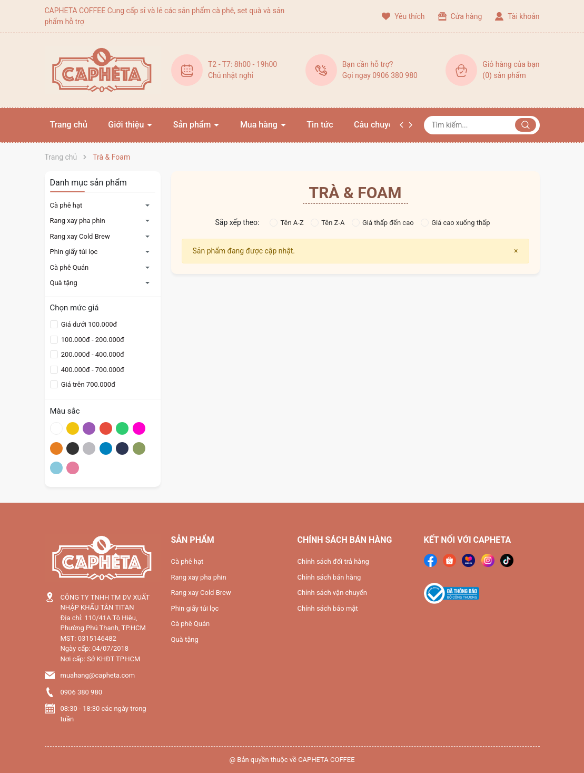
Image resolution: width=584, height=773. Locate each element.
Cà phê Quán (69, 267)
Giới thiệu (127, 125)
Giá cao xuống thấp (455, 223)
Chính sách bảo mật (328, 608)
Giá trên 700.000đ (87, 384)
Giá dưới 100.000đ (88, 324)
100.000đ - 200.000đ (92, 340)
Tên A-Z (286, 223)
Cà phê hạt (66, 205)
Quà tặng (63, 283)
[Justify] (525, 125)
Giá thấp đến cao (383, 223)
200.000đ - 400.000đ (92, 354)
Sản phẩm (193, 125)
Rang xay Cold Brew (80, 236)
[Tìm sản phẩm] (482, 125)
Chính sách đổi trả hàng (333, 561)
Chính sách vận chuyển (332, 592)
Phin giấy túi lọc (74, 252)
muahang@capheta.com (98, 675)
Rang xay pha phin (77, 220)
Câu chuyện (376, 125)
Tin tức (319, 125)
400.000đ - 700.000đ (92, 370)
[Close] (515, 251)
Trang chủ (68, 125)
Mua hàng (260, 125)
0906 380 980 (82, 692)
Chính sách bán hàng (329, 577)
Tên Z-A (327, 223)
